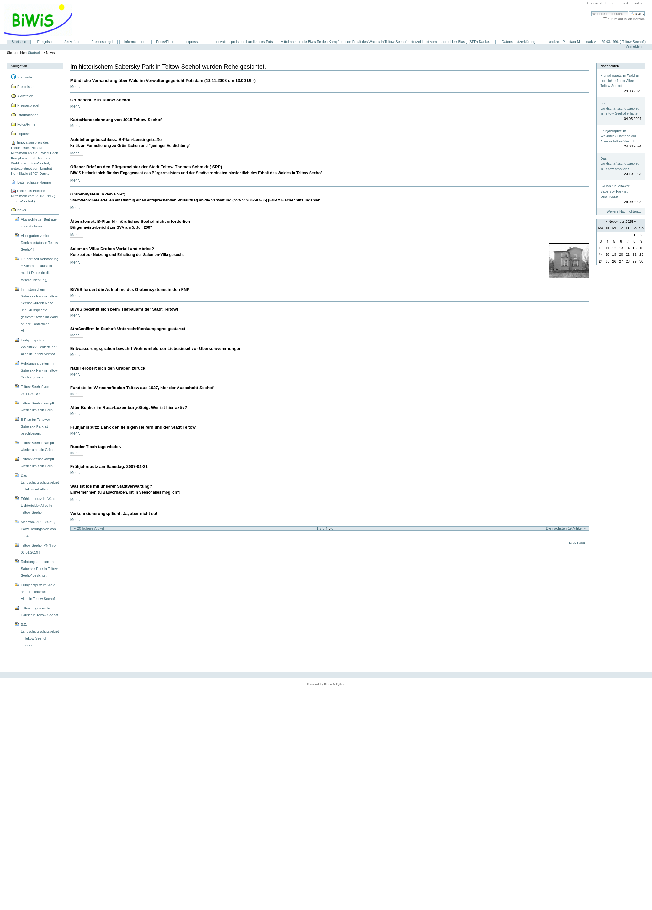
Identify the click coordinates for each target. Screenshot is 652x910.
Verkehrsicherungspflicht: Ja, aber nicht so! (113, 513)
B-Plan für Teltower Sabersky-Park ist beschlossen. (614, 191)
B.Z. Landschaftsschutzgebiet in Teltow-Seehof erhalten (619, 108)
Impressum (194, 42)
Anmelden (634, 46)
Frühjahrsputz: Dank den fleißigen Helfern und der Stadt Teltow (133, 427)
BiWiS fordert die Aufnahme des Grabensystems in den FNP (130, 289)
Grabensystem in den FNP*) (97, 194)
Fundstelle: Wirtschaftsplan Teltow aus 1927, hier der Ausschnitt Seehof (142, 387)
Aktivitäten (72, 42)
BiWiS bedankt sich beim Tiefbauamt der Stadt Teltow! (124, 309)
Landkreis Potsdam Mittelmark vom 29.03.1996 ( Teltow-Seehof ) (596, 42)
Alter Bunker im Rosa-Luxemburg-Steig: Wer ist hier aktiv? (128, 407)
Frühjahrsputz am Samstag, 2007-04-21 (109, 466)
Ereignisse (45, 42)
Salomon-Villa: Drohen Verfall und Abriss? (112, 248)
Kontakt (637, 3)
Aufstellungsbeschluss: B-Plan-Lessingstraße (116, 139)
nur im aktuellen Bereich (626, 19)
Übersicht (594, 3)
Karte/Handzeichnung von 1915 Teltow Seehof (116, 119)
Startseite (19, 42)
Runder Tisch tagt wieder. (95, 446)
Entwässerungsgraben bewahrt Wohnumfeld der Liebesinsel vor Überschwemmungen (155, 348)
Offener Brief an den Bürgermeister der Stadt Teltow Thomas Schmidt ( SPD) (146, 166)
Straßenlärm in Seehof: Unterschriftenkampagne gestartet (127, 328)
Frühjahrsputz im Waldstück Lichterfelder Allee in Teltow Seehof (618, 136)
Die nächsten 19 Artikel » (566, 528)
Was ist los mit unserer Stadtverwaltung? (111, 486)
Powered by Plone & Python (326, 684)
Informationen (134, 42)
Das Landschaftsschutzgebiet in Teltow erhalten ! (619, 164)
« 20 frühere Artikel (89, 528)
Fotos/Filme (165, 42)
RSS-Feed (577, 543)
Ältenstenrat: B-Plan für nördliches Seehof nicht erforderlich (130, 221)
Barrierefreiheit (616, 3)
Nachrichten (609, 66)
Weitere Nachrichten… (624, 211)
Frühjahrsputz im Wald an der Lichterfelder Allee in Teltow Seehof (619, 80)
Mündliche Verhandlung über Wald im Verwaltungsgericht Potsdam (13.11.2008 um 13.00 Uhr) (163, 80)
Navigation (19, 66)
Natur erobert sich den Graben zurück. (108, 368)
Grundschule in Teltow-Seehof (100, 100)
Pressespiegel (102, 42)
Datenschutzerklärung (518, 42)
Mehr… (76, 86)
